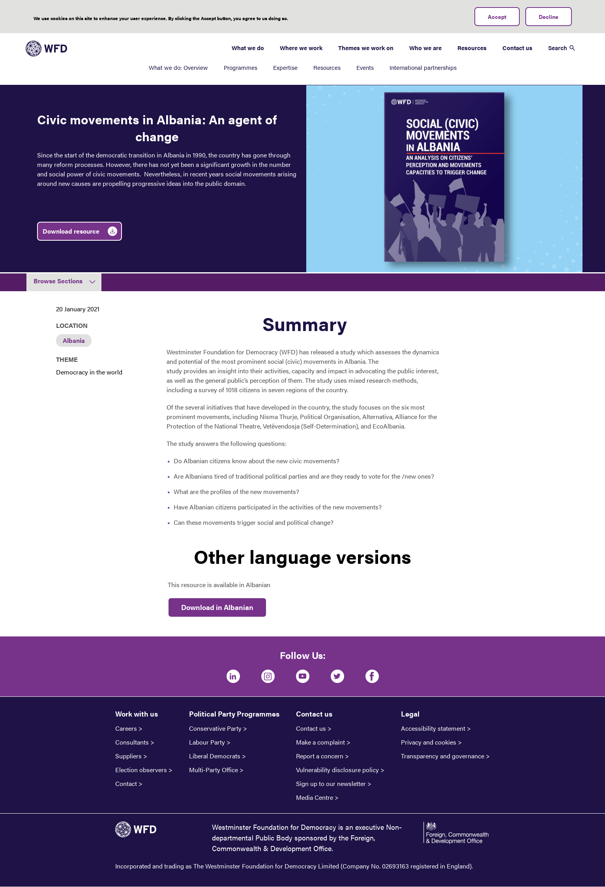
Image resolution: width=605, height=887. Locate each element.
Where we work (301, 47)
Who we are (425, 47)
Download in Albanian (217, 607)
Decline (548, 17)
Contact (126, 784)
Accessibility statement (433, 728)
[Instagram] (268, 676)
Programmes (240, 67)
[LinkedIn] (233, 676)
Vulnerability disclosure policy (337, 770)
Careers (126, 728)
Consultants (132, 742)
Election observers (141, 770)
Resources (327, 67)
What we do (248, 47)
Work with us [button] (136, 714)
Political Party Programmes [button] (234, 714)
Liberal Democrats (214, 756)
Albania (74, 340)
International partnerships (423, 67)
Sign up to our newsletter (331, 784)
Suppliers (128, 756)
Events (365, 67)
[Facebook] (372, 676)
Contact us (517, 47)
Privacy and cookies (428, 742)
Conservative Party (215, 728)
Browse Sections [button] (58, 280)
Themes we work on (365, 47)
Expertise (285, 67)
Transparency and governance (442, 756)
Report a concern (319, 756)
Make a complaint (320, 742)
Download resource (71, 231)
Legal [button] (410, 714)
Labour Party (207, 742)
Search (557, 47)
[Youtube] (302, 676)
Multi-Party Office (213, 770)
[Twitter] (337, 676)
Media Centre (314, 797)
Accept (497, 17)
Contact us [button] (314, 714)
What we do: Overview (178, 67)
